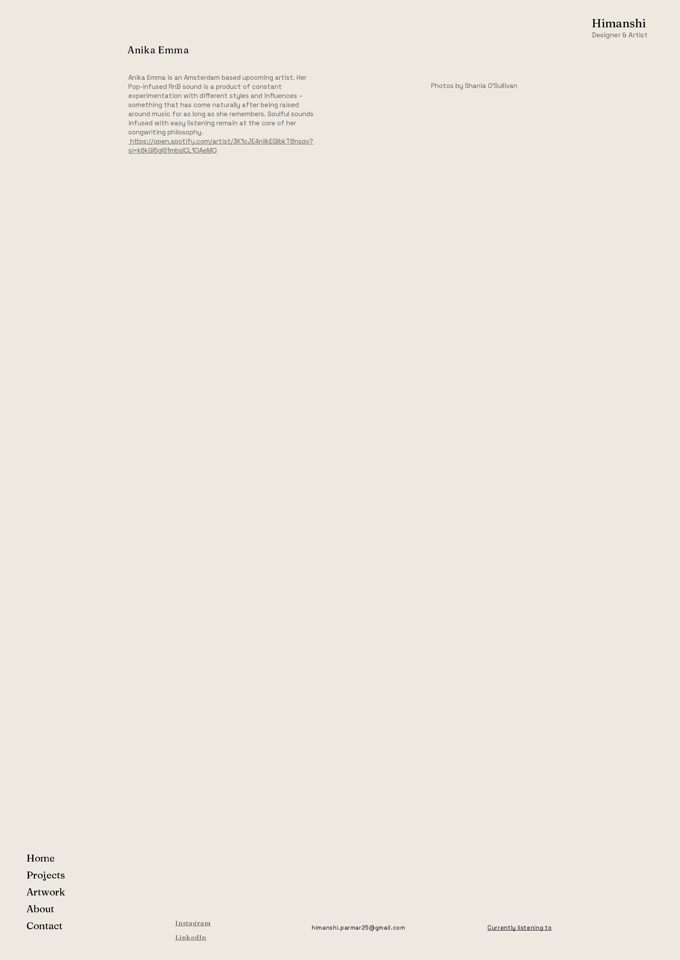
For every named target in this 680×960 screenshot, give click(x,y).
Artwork (45, 892)
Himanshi (619, 23)
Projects (45, 875)
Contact (44, 926)
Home (40, 858)
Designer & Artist (619, 34)
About (40, 909)
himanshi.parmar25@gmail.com (358, 927)
